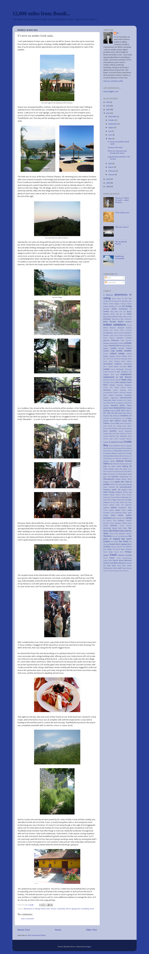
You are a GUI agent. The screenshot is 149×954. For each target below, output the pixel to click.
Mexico (108, 453)
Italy (117, 423)
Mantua (123, 446)
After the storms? (122, 227)
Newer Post (23, 930)
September (113, 124)
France (112, 385)
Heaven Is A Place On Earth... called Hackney (122, 200)
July (110, 131)
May (110, 139)
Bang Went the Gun (118, 311)
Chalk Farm (114, 335)
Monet (122, 456)
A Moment (108, 295)
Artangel (106, 309)
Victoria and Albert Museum (114, 563)
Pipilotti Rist (114, 484)
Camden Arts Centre (111, 330)
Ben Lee (123, 314)
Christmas (115, 340)
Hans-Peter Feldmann (110, 403)
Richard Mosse (108, 495)
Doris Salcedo (108, 366)
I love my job (111, 413)
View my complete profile (113, 81)
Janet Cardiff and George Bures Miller (117, 426)
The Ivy (114, 536)
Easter (113, 369)
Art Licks (118, 306)
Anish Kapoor (114, 304)
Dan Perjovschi (116, 359)
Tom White (116, 549)
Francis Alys (108, 387)
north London (116, 466)
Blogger (88, 947)
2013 (108, 106)
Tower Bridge (108, 552)
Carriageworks (108, 333)
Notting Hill (127, 466)
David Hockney (114, 361)
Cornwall (121, 348)
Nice (118, 464)
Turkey (111, 558)
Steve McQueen (115, 523)
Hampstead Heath (109, 400)
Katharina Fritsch (126, 433)
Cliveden (120, 343)
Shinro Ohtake (108, 510)
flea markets (121, 382)
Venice (115, 560)
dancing (124, 359)
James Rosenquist (126, 423)
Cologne (105, 346)
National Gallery (109, 461)
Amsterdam (115, 301)
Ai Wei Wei (127, 298)
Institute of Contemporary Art (114, 418)
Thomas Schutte (116, 547)
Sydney (114, 528)
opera (117, 469)
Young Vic (116, 571)
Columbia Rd (114, 346)
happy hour (121, 403)
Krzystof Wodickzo (109, 436)
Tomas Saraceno (126, 549)
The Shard (114, 542)
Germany (107, 390)
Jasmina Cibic (107, 428)
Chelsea (111, 338)
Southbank (107, 518)
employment (126, 374)
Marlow (124, 448)
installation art (126, 416)
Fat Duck (106, 382)
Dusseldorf (123, 366)
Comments (110, 283)
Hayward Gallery (118, 405)
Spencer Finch (121, 518)
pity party (122, 484)
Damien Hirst (127, 356)
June (110, 135)
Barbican (106, 314)
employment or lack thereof (117, 377)
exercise (106, 380)
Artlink (114, 309)
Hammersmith (126, 398)
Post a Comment (27, 919)
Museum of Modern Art (124, 458)
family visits (45, 909)
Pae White (128, 471)
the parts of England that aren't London (117, 539)
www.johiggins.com (110, 91)
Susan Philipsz (126, 525)
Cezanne (106, 335)
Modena (116, 456)
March (111, 167)
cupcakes (112, 356)
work (120, 568)
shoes (117, 510)
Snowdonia (106, 513)
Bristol (129, 325)
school (113, 508)
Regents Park (127, 490)
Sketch (124, 510)
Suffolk (105, 525)
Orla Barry (123, 469)
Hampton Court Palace (124, 400)
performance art (126, 477)
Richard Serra (120, 495)
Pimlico (112, 482)
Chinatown (120, 338)
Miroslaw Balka (108, 456)
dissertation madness (112, 364)
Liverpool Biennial (125, 439)
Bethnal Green (117, 317)
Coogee (105, 348)
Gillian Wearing (119, 390)
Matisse (110, 451)
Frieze (117, 387)
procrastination (126, 487)
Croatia (105, 354)
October (111, 120)
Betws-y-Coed (127, 317)
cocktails (128, 343)
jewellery (113, 431)
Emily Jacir (115, 374)
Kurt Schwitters (121, 436)
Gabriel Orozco (126, 387)
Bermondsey (107, 317)
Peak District (123, 474)
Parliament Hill (113, 474)
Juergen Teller (107, 433)
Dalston (118, 356)
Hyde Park (120, 411)
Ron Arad (125, 500)
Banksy (129, 311)
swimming (106, 528)
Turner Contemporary (124, 558)
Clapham (106, 343)
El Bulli (117, 372)
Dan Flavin (106, 359)
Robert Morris (107, 500)
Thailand (129, 533)
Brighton (129, 322)
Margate (129, 446)
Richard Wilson (116, 497)
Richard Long (127, 492)
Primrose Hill (114, 487)
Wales (119, 565)
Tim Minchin (127, 547)
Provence (106, 490)
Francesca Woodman (124, 385)
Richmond (124, 497)
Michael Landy (117, 453)
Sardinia (106, 508)
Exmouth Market (115, 380)
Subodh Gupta (127, 523)
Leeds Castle (113, 439)
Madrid (111, 446)
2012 (108, 110)
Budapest (121, 328)
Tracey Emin (118, 552)
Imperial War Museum (111, 416)
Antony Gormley (109, 306)
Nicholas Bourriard (126, 464)
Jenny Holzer (122, 428)
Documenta (128, 364)
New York (113, 464)
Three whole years (122, 213)
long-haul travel (117, 442)
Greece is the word (115, 147)
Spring (129, 518)
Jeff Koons (115, 428)
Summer (113, 525)
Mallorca (117, 446)
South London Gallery (121, 515)
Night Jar (106, 466)
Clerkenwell (114, 343)
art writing (127, 306)
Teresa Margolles (119, 533)
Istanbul (112, 423)
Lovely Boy (61, 909)
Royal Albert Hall (121, 502)
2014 (108, 102)
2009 (108, 183)
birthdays (107, 319)
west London (127, 565)
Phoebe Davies (121, 479)
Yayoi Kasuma (127, 568)
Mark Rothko (107, 448)
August (111, 128)
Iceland (120, 413)
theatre (112, 544)
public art (116, 490)
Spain (114, 518)
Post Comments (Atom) (37, 935)
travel (92, 909)
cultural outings (117, 354)
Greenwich (118, 395)
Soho (112, 513)
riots (130, 497)
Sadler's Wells (114, 505)
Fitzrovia (112, 382)
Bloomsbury (116, 319)
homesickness (120, 408)
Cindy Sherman (126, 340)
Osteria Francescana (115, 471)
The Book (107, 536)
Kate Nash (116, 433)
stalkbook (121, 520)
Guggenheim (114, 398)
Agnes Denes (116, 298)
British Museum (109, 328)
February (112, 171)
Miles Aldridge (127, 453)
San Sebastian (126, 505)
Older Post (91, 930)
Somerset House (121, 513)
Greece (53, 909)
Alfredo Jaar (107, 301)
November (112, 117)
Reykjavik (119, 492)
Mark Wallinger (117, 448)
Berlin (129, 314)
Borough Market (117, 322)
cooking (113, 348)
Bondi (105, 322)
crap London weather (121, 351)
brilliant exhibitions (114, 324)
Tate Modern (114, 531)
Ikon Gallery (127, 413)
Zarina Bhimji (124, 571)
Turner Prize (107, 560)
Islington (129, 418)
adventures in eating (32, 909)
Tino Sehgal (107, 549)
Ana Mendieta (123, 301)
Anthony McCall (126, 304)
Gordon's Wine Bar (119, 392)
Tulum (105, 558)
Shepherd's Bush (125, 508)
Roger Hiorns (117, 500)
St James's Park (109, 520)
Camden (129, 328)
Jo (117, 33)
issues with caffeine (112, 421)
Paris (105, 474)
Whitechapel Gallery (110, 568)
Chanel (121, 335)
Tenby (111, 533)
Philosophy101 (108, 479)
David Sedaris (126, 361)
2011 (108, 113)
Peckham (115, 477)
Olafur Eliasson (108, 469)
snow (129, 510)
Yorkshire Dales (108, 571)
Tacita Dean (122, 528)
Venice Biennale (125, 560)
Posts (108, 278)
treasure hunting (125, 555)
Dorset (116, 366)
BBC (118, 314)
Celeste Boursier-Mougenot (123, 333)
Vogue (114, 565)
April (110, 164)
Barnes (113, 314)
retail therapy (109, 492)
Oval (123, 471)
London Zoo (107, 442)
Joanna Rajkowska (125, 431)
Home (58, 930)
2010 (108, 179)
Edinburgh (120, 369)
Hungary (113, 411)
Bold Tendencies (126, 319)
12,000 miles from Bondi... (41, 13)
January (111, 175)
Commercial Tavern (125, 346)
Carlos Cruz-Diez (126, 330)
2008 (108, 187)
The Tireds (123, 542)
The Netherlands (122, 536)
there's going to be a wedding (77, 909)
